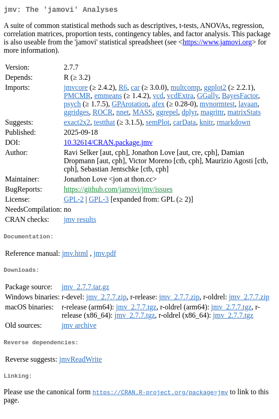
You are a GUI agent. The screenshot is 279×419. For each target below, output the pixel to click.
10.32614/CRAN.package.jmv (108, 144)
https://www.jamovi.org (217, 44)
